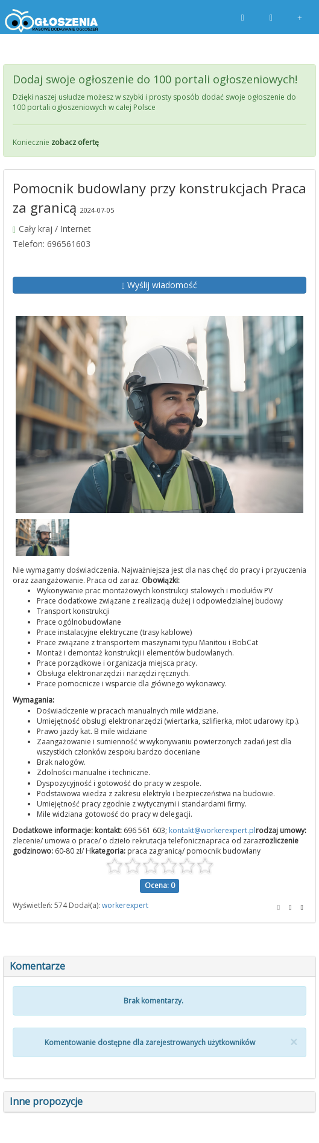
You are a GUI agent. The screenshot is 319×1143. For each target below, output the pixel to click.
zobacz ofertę (75, 142)
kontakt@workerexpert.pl (212, 830)
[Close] (293, 1042)
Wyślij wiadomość (159, 285)
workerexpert (125, 905)
